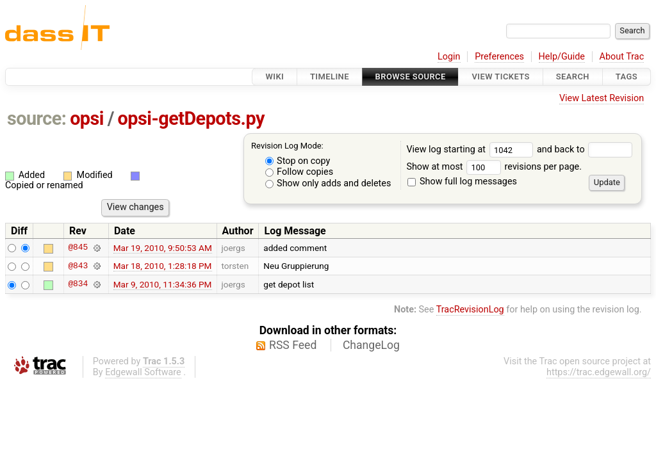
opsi (87, 118)
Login (449, 56)
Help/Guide (562, 56)
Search (572, 76)
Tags (626, 76)
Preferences (499, 56)
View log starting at (471, 149)
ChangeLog (371, 345)
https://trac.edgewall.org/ (598, 372)
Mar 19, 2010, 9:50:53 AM (162, 248)
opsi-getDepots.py (191, 118)
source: (37, 118)
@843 (78, 265)
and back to (584, 149)
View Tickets (500, 76)
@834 (78, 284)
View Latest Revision (601, 98)
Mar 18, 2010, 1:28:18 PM (162, 266)
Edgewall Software (143, 372)
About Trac (622, 56)
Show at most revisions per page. (494, 166)
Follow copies (299, 171)
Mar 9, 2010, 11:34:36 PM (162, 284)
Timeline (329, 76)
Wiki (274, 76)
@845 (78, 248)
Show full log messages (462, 181)
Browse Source (410, 76)
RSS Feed (292, 345)
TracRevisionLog (470, 309)
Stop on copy (298, 161)
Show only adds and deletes (328, 183)
